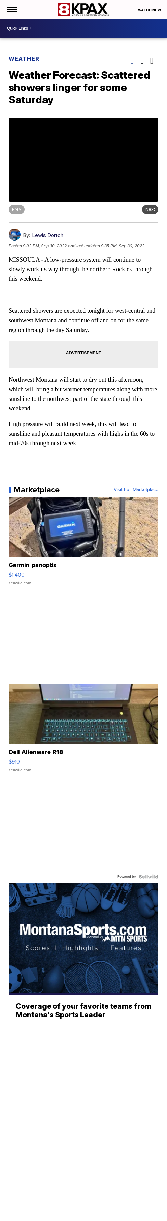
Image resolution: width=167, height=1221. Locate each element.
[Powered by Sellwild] (148, 876)
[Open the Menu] (11, 10)
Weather (24, 58)
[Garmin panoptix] (83, 544)
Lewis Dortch (47, 235)
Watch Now (150, 10)
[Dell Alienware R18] (83, 731)
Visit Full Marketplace (136, 489)
